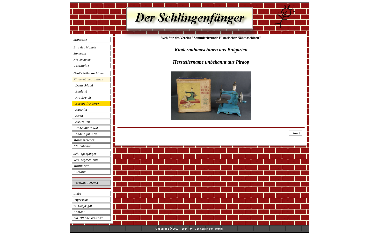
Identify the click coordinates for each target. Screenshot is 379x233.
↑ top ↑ (295, 133)
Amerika (80, 109)
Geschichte (81, 65)
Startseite (80, 39)
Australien (81, 122)
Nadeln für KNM (86, 134)
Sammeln (79, 53)
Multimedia (81, 166)
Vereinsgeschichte (86, 160)
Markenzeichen (84, 140)
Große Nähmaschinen (88, 73)
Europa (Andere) (86, 103)
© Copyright (82, 206)
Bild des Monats (84, 47)
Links (77, 193)
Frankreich (82, 97)
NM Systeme (82, 59)
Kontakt (79, 212)
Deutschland (83, 85)
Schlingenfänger (84, 153)
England (80, 91)
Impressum (80, 200)
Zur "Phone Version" (88, 218)
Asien (78, 115)
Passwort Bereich (85, 183)
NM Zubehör (82, 146)
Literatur (79, 172)
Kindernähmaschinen (88, 79)
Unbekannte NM (85, 128)
